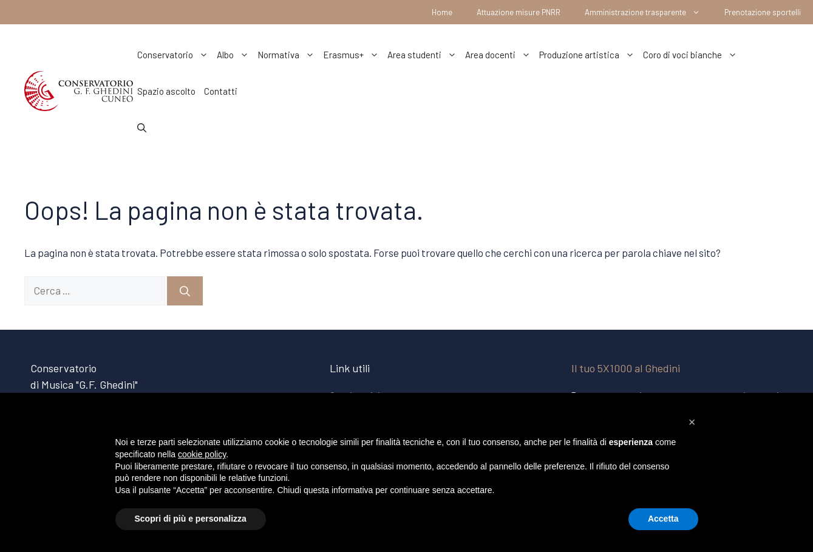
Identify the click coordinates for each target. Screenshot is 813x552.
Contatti (220, 91)
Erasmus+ (353, 54)
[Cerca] (185, 290)
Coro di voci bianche (692, 54)
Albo (235, 54)
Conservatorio (175, 54)
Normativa (288, 54)
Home (442, 12)
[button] (692, 422)
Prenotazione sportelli (762, 12)
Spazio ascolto (166, 91)
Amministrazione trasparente (648, 12)
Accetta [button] (663, 518)
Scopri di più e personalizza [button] (191, 518)
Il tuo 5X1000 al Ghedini (625, 368)
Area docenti (500, 54)
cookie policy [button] (202, 454)
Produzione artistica (589, 54)
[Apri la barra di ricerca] (142, 127)
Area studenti (424, 54)
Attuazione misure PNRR (518, 12)
